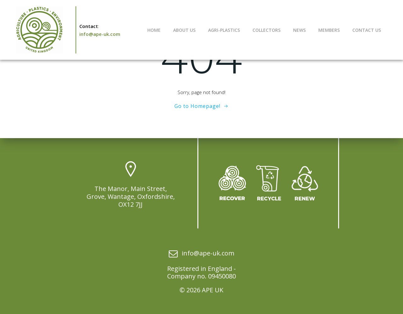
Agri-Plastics (224, 30)
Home (154, 30)
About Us (184, 30)
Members (329, 30)
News (299, 30)
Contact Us (366, 30)
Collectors (267, 30)
